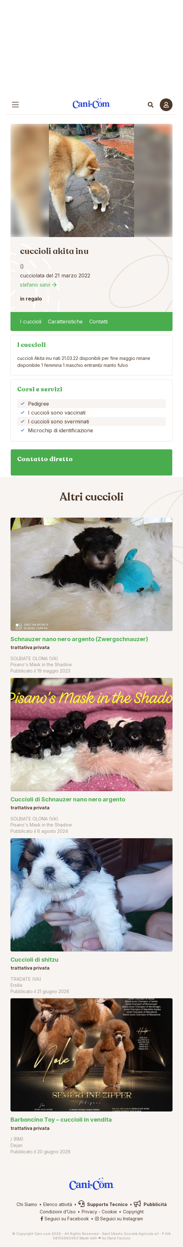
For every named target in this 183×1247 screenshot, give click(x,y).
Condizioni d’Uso (58, 1211)
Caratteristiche (65, 321)
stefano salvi (35, 285)
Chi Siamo (27, 1204)
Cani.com (92, 103)
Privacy (89, 1211)
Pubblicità (150, 1204)
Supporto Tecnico (103, 1204)
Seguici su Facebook (64, 1218)
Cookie (109, 1211)
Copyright (133, 1211)
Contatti (98, 321)
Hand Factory (118, 1238)
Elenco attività (57, 1204)
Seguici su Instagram (119, 1218)
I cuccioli (30, 321)
